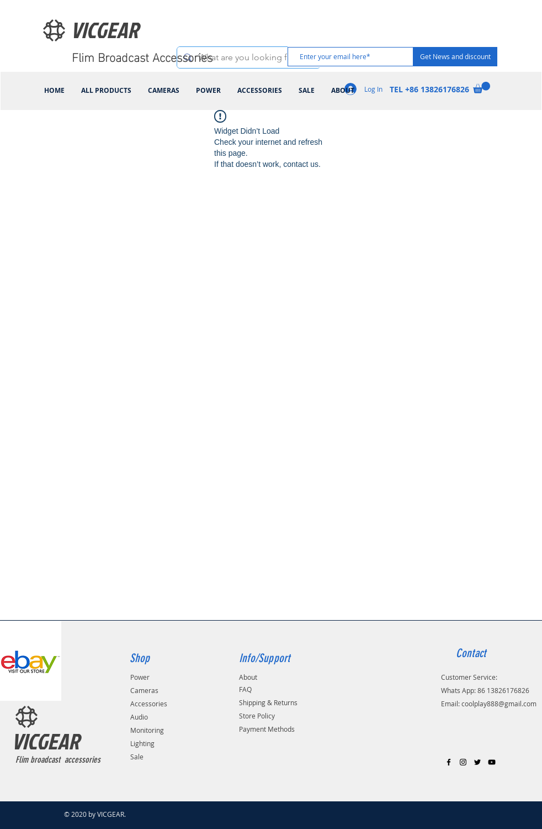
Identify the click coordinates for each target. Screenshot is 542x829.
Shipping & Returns (268, 702)
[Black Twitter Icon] (477, 762)
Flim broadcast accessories (57, 759)
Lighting (142, 743)
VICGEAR (45, 741)
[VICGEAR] (118, 29)
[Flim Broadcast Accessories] (145, 56)
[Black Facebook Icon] (448, 762)
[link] (481, 87)
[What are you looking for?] (247, 57)
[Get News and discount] (455, 56)
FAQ (245, 689)
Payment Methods (267, 729)
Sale (137, 756)
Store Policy (257, 715)
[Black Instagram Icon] (463, 762)
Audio (139, 716)
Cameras (144, 690)
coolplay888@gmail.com (498, 703)
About (248, 677)
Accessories (148, 703)
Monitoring (147, 730)
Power (140, 677)
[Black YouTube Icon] (491, 762)
